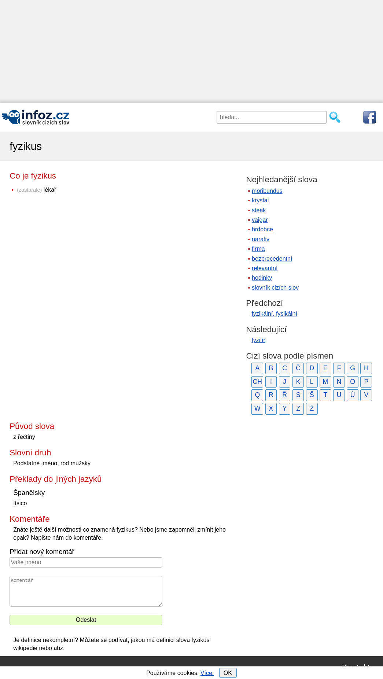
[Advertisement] (191, 51)
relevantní (264, 268)
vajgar (260, 220)
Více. (207, 673)
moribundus (267, 191)
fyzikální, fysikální (274, 314)
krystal (260, 200)
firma (258, 249)
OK (228, 673)
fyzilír (258, 340)
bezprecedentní (272, 259)
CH (257, 381)
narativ (260, 239)
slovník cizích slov (275, 288)
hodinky (262, 278)
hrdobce (262, 229)
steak (259, 210)
